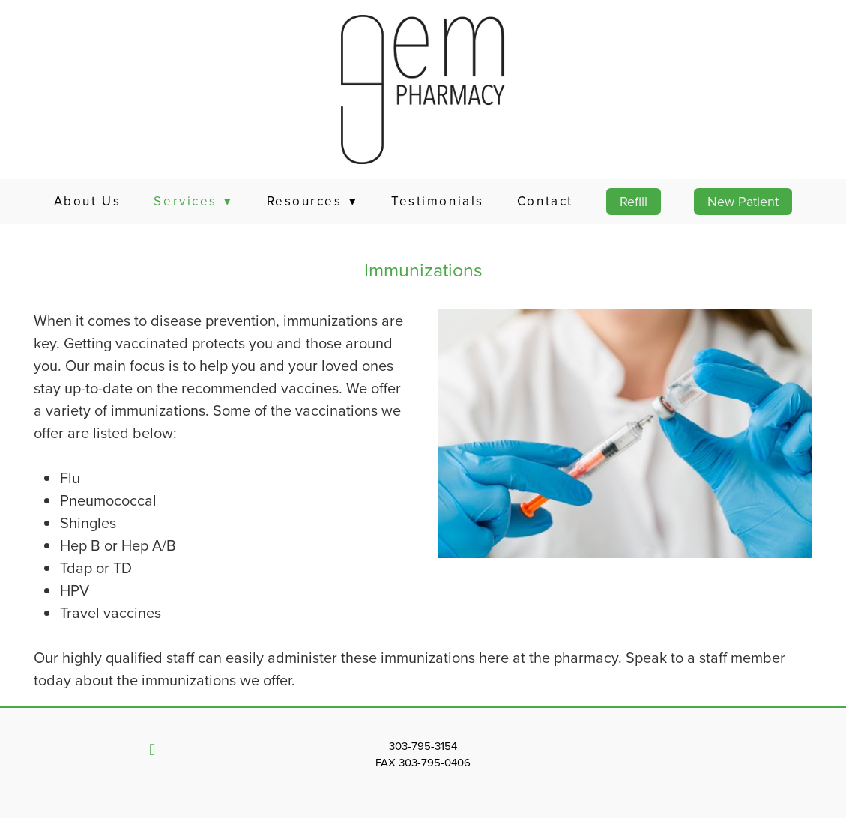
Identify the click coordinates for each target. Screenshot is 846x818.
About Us (87, 201)
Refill (633, 201)
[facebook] (152, 750)
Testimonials (437, 201)
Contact (545, 201)
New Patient (743, 201)
